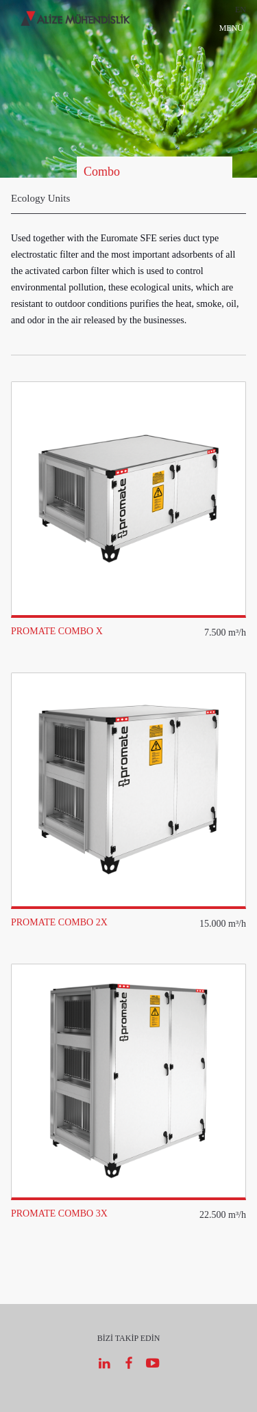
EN (240, 9)
